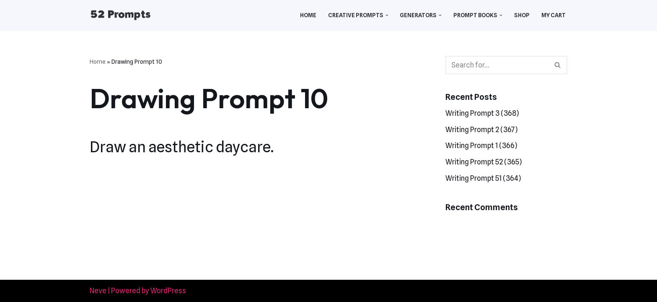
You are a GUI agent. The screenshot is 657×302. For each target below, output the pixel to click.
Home (308, 15)
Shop (522, 15)
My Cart (553, 15)
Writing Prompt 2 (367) (481, 129)
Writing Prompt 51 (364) (483, 178)
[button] (386, 15)
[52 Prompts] (120, 15)
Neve (98, 290)
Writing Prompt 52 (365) (483, 162)
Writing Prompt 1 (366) (481, 145)
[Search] (496, 65)
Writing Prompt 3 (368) (482, 113)
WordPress (168, 290)
